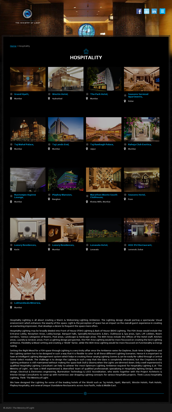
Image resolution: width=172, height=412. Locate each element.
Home (13, 46)
